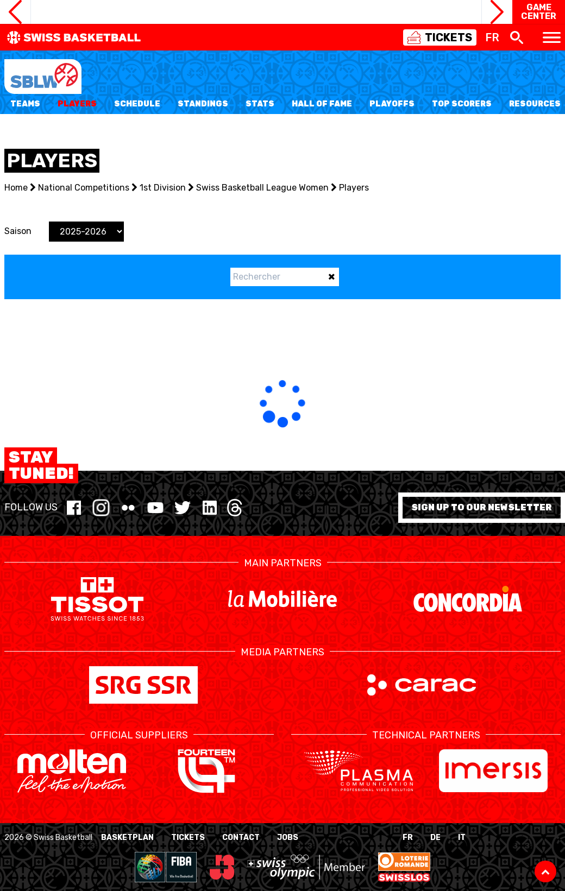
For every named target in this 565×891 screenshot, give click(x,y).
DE (435, 837)
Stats (260, 104)
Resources (535, 104)
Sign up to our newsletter (481, 507)
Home (16, 187)
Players (77, 104)
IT (462, 837)
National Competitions (83, 187)
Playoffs (392, 104)
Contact (241, 837)
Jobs (287, 837)
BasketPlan (127, 837)
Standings (203, 104)
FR (408, 837)
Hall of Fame (322, 104)
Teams (25, 104)
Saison (18, 231)
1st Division (163, 187)
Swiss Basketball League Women (262, 187)
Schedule (137, 104)
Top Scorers (462, 104)
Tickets (188, 837)
